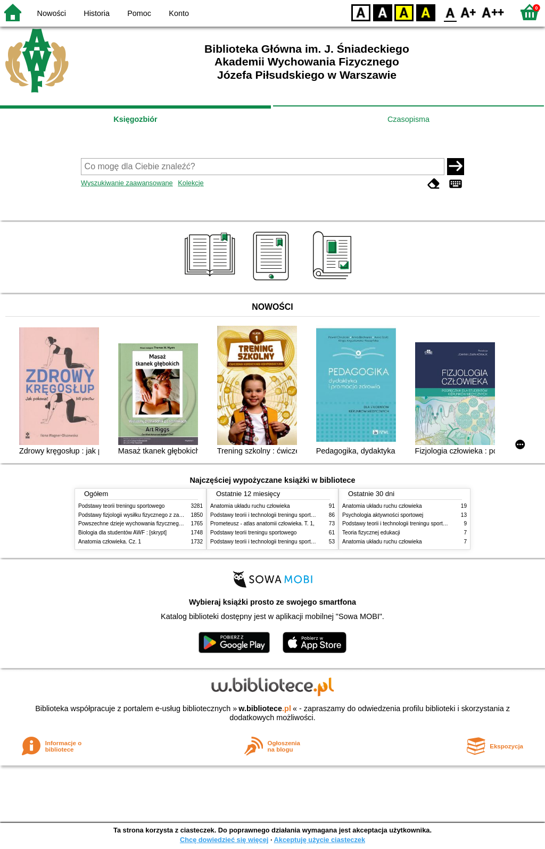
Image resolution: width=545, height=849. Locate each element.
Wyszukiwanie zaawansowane (127, 183)
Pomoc (139, 13)
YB (403, 12)
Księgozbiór (135, 119)
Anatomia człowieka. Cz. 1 (109, 542)
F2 (493, 12)
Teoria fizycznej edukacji (371, 532)
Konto (179, 13)
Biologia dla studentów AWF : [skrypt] (122, 532)
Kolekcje (190, 183)
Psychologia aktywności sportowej (382, 515)
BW (383, 12)
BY (425, 12)
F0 (450, 12)
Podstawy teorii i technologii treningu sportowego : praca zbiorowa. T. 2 (294, 515)
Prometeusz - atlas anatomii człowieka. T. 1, (262, 523)
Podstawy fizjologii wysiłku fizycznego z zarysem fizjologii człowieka (158, 515)
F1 (469, 12)
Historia (97, 13)
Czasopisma (408, 119)
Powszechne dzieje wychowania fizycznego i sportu (139, 523)
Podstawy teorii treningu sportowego (121, 506)
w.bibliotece (264, 708)
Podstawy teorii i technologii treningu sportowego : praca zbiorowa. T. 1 (294, 542)
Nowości (51, 13)
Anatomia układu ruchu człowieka (250, 506)
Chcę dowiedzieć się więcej (224, 840)
